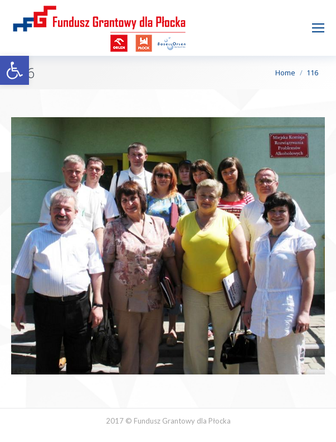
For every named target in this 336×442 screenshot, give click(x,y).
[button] (14, 70)
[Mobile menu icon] (318, 28)
